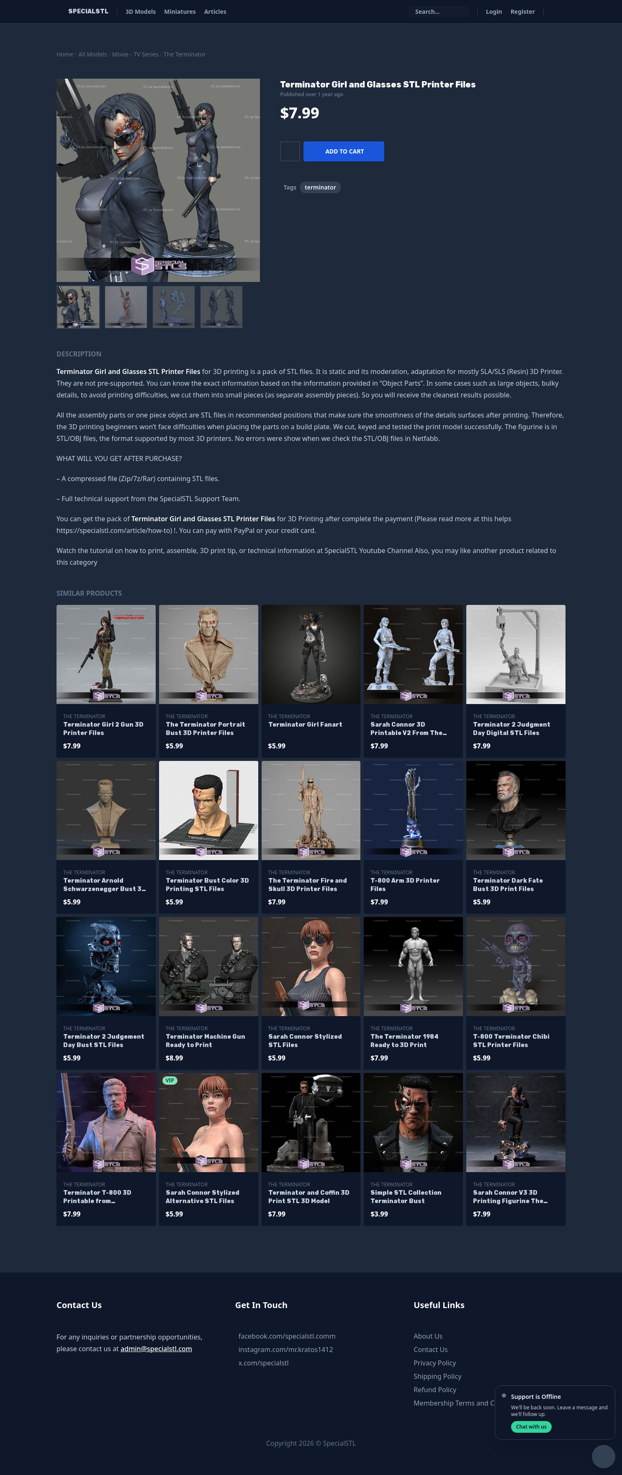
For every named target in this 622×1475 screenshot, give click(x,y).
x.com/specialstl (264, 1362)
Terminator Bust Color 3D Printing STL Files (207, 885)
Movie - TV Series (135, 54)
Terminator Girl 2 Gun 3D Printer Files (103, 729)
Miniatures (180, 11)
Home (65, 54)
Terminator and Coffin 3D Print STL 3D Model (309, 1197)
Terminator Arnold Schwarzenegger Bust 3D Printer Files (104, 885)
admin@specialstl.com (156, 1348)
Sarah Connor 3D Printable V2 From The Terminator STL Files (406, 729)
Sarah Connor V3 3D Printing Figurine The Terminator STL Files (508, 1197)
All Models (92, 54)
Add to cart (344, 151)
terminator (320, 187)
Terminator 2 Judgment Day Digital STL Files (511, 729)
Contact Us (430, 1349)
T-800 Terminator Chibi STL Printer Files (511, 1041)
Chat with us (531, 1426)
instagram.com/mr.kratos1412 (286, 1349)
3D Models (141, 11)
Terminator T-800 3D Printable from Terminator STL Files (97, 1197)
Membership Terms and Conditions (469, 1403)
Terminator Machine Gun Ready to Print (205, 1041)
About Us (428, 1336)
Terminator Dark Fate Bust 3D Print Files (508, 885)
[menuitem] (78, 307)
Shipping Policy (437, 1376)
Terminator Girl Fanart (305, 724)
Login (494, 11)
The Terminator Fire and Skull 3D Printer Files (307, 885)
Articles (215, 11)
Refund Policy (435, 1389)
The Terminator (185, 54)
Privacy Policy (435, 1362)
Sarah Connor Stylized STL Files (305, 1041)
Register (523, 11)
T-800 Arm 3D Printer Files (405, 885)
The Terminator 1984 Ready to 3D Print (404, 1041)
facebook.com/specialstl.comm (287, 1336)
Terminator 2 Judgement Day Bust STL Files (103, 1041)
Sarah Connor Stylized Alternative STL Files (202, 1197)
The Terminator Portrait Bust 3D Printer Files (205, 729)
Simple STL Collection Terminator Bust (406, 1197)
